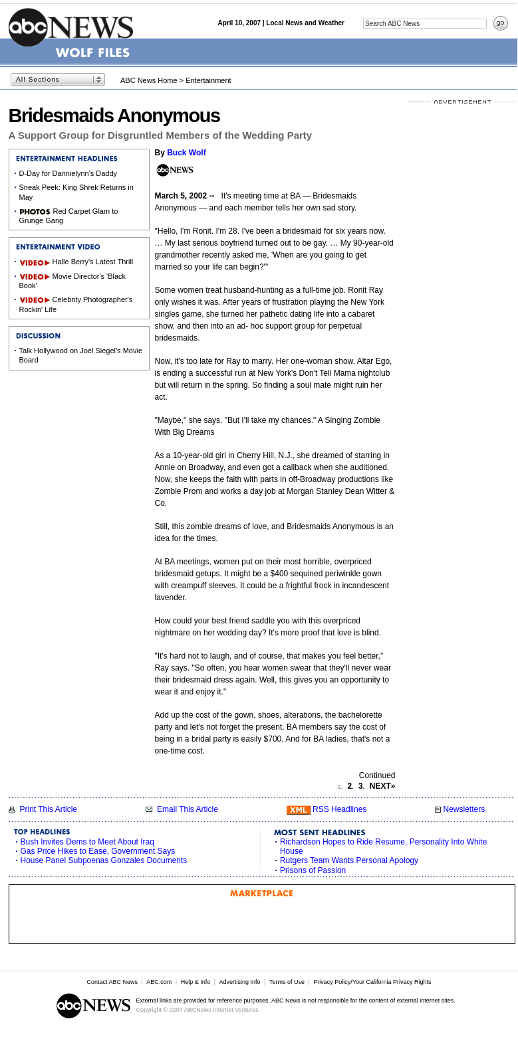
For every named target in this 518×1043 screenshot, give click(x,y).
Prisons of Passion (313, 870)
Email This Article (187, 809)
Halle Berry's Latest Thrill (93, 262)
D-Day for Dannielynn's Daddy (68, 173)
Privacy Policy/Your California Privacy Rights (372, 982)
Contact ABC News (112, 982)
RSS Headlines (339, 809)
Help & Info (196, 982)
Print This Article (48, 809)
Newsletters (464, 809)
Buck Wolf (186, 152)
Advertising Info (240, 982)
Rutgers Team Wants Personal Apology (349, 860)
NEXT (383, 786)
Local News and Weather (305, 23)
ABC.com (159, 982)
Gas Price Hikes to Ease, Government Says (98, 851)
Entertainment (208, 80)
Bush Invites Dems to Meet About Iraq (87, 841)
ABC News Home (149, 80)
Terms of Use (287, 982)
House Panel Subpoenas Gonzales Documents (104, 860)
